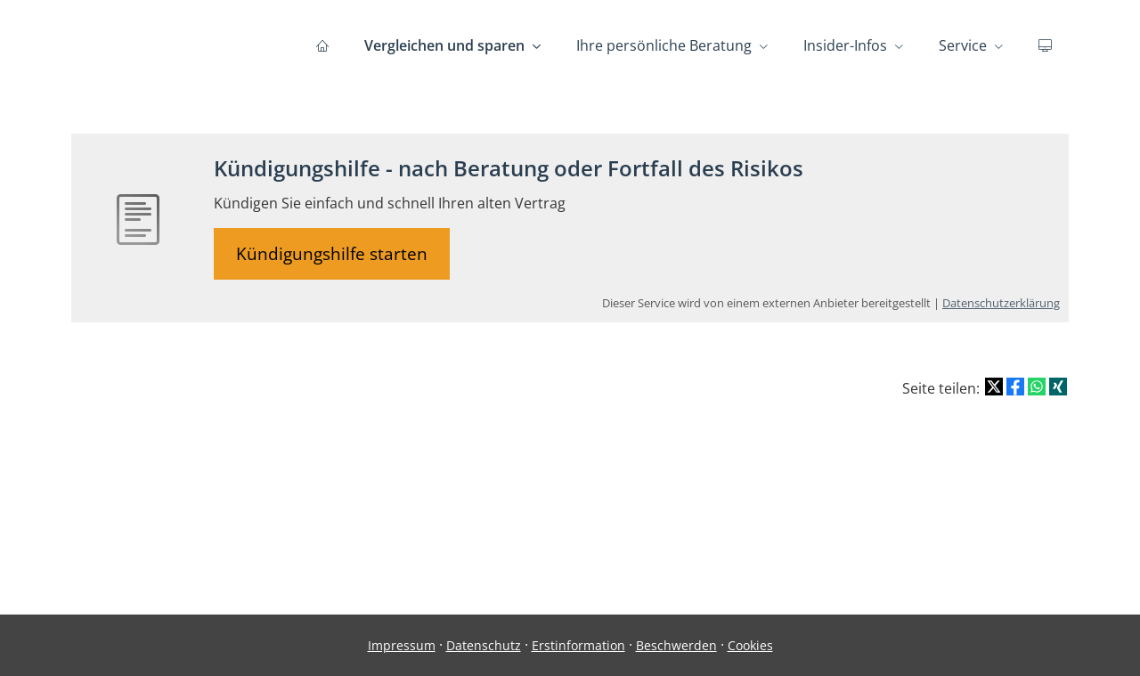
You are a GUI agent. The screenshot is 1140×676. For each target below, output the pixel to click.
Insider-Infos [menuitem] (845, 45)
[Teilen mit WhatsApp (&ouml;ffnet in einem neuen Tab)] (1037, 386)
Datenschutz (483, 645)
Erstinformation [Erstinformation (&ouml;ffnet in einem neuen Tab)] (578, 645)
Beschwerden (676, 645)
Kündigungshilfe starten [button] (332, 253)
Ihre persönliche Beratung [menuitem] (664, 45)
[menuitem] (322, 45)
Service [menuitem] (963, 45)
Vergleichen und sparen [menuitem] (444, 45)
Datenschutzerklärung (1001, 303)
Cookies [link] (750, 645)
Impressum (402, 645)
